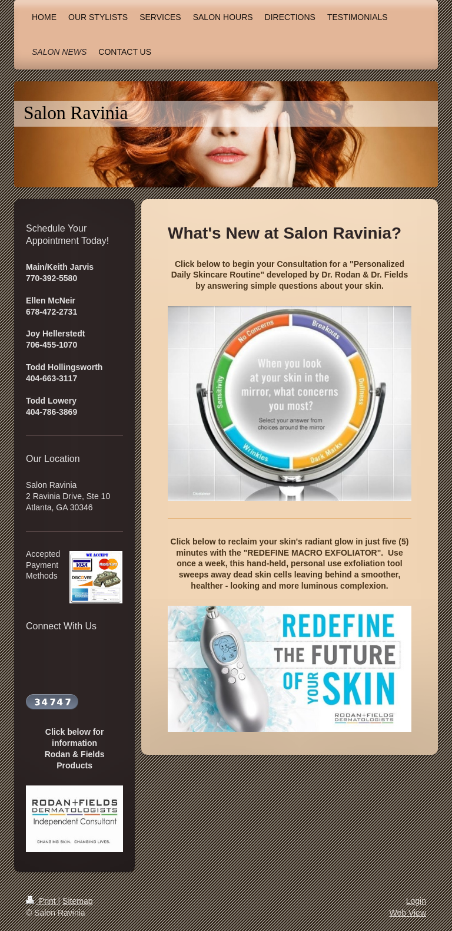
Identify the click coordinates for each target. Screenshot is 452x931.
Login (416, 901)
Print (42, 901)
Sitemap (77, 901)
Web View (407, 912)
